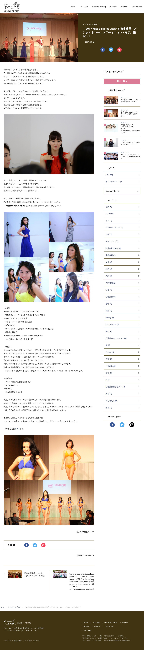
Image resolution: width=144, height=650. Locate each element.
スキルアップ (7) (112, 243)
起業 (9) (109, 209)
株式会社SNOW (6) (113, 250)
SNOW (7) (109, 215)
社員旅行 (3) (111, 368)
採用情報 (86, 626)
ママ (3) (109, 375)
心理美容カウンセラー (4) (116, 340)
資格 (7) (109, 236)
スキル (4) (110, 354)
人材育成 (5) (111, 285)
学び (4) (109, 333)
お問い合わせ (109, 626)
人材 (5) (109, 278)
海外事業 (125, 622)
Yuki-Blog (109, 177)
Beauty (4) (110, 319)
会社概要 (97, 626)
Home (2, 607)
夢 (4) (108, 347)
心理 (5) (109, 292)
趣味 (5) (109, 306)
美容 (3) (109, 396)
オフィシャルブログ (114, 183)
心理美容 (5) (111, 299)
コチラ (17, 429)
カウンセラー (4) (112, 326)
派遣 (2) (109, 409)
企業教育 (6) (111, 257)
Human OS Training (110, 622)
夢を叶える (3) (111, 403)
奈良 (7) (109, 222)
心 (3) (108, 382)
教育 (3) (109, 361)
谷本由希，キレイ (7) (114, 229)
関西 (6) (109, 271)
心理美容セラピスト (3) (115, 389)
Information (87, 630)
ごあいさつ (96, 622)
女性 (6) (109, 264)
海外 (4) (109, 312)
